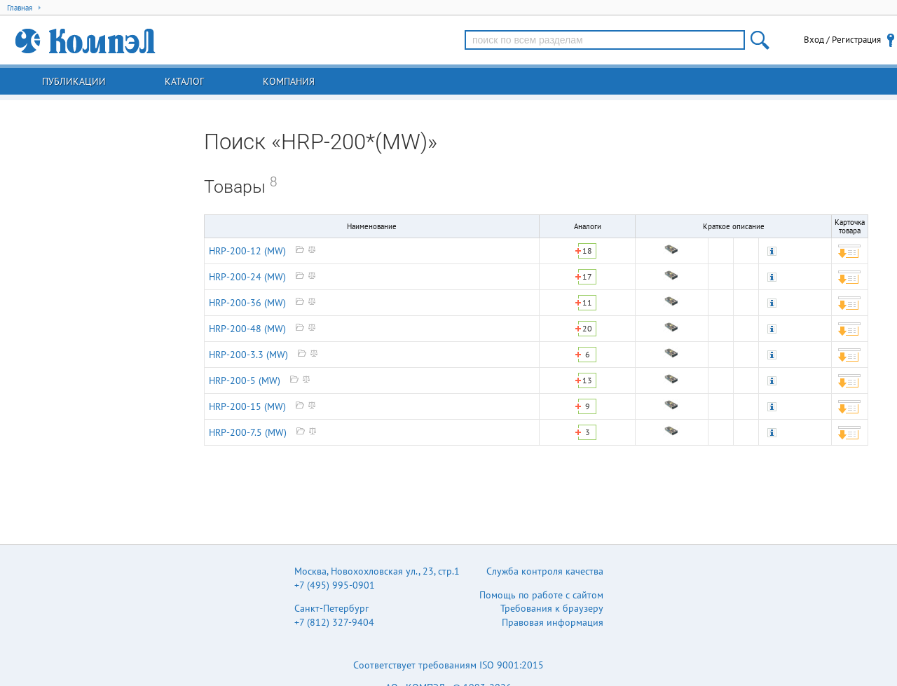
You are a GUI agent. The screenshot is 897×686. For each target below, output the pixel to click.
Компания (289, 81)
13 (587, 380)
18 (587, 250)
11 (587, 302)
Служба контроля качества (544, 571)
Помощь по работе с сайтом (541, 595)
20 (587, 328)
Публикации (74, 81)
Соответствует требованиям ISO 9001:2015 (448, 665)
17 (587, 276)
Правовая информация (552, 622)
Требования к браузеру (551, 608)
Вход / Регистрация (842, 40)
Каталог (184, 81)
